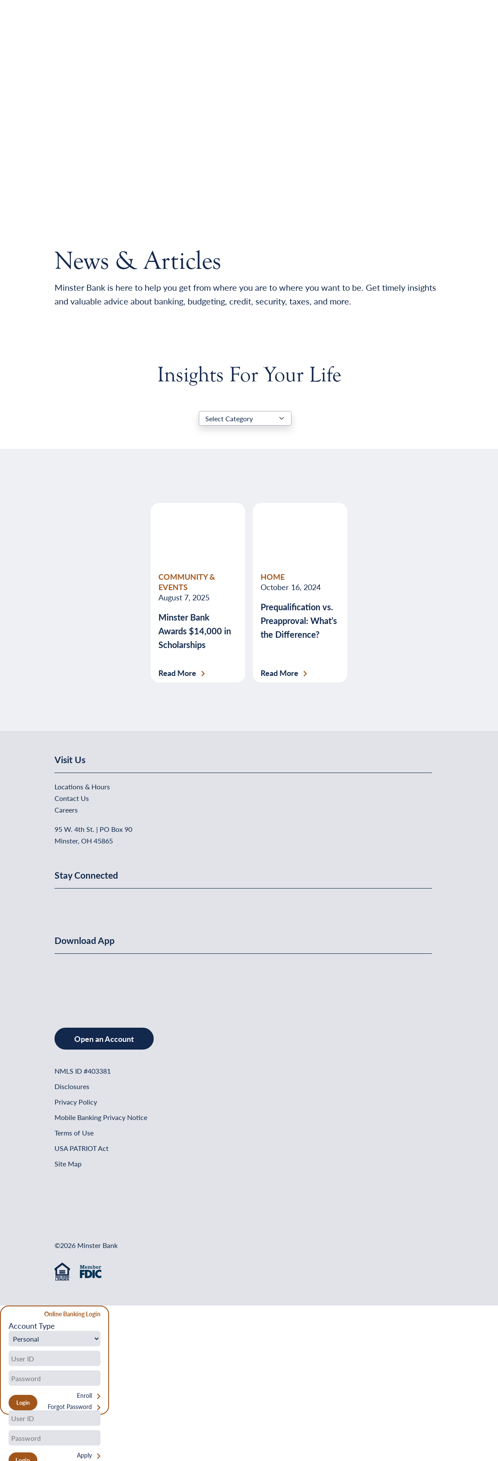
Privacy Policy (76, 1102)
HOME (273, 576)
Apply (84, 1455)
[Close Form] (11, 1315)
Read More (177, 673)
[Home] (72, 28)
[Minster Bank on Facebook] (63, 903)
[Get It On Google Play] (124, 982)
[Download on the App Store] (77, 982)
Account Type (32, 1325)
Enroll (84, 1395)
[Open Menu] (425, 28)
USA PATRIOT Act (82, 1148)
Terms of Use (74, 1133)
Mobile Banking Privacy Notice (101, 1117)
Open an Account (104, 1038)
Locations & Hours (82, 786)
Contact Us (72, 798)
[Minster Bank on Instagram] (125, 903)
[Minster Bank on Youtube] (105, 903)
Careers (66, 810)
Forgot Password (70, 1406)
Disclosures (72, 1086)
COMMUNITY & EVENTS (186, 581)
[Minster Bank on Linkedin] (84, 903)
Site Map (68, 1164)
